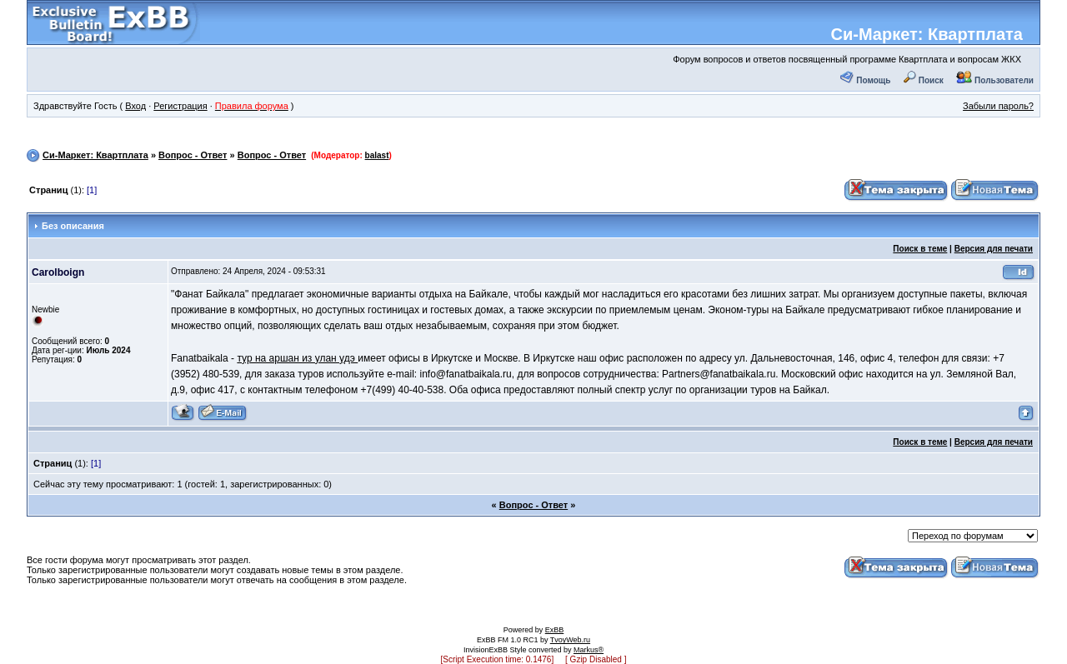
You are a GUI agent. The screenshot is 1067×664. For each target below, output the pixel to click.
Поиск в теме (920, 248)
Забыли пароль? (998, 106)
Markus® (589, 650)
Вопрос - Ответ (192, 155)
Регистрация (180, 106)
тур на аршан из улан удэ (297, 358)
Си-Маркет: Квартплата (927, 34)
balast (377, 155)
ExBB (554, 630)
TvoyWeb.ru (570, 640)
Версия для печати (993, 248)
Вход (135, 106)
